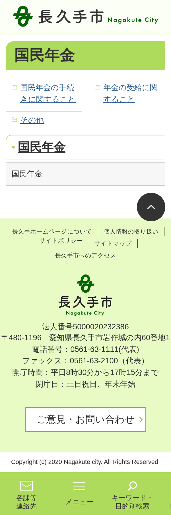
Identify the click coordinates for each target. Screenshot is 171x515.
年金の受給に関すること (130, 93)
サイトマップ (113, 243)
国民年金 (41, 147)
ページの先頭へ (151, 207)
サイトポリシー (61, 240)
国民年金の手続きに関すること (48, 93)
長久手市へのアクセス (85, 255)
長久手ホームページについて (52, 231)
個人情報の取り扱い (131, 231)
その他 (32, 119)
